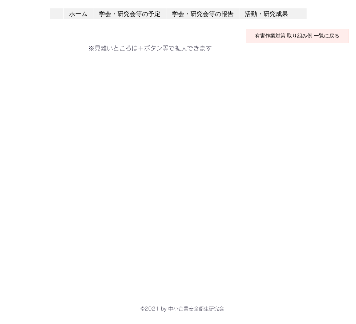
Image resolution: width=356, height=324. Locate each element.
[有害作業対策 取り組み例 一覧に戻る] (297, 36)
